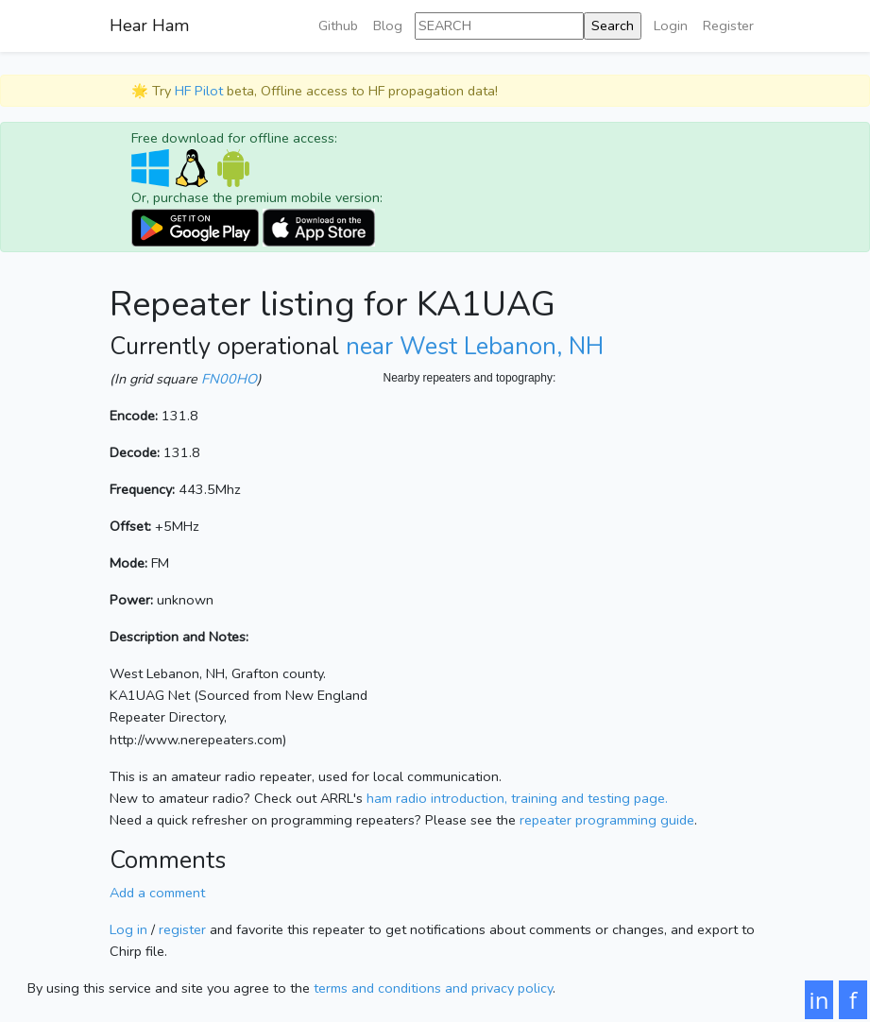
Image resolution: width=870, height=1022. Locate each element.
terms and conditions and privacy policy (433, 988)
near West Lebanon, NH (475, 347)
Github (338, 25)
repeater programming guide (607, 819)
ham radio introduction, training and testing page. (517, 798)
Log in (128, 929)
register (182, 929)
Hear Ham (149, 25)
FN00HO (229, 378)
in (819, 999)
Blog (387, 25)
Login (671, 25)
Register (728, 25)
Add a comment (157, 892)
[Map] (572, 576)
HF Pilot (199, 90)
